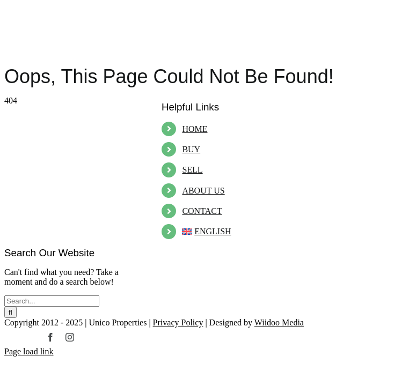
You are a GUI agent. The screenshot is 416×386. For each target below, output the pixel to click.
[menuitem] (242, 231)
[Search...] (51, 301)
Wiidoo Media (279, 322)
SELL (192, 169)
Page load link (29, 351)
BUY (191, 149)
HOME (194, 128)
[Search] (10, 312)
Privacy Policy (178, 322)
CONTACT (202, 211)
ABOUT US (203, 190)
